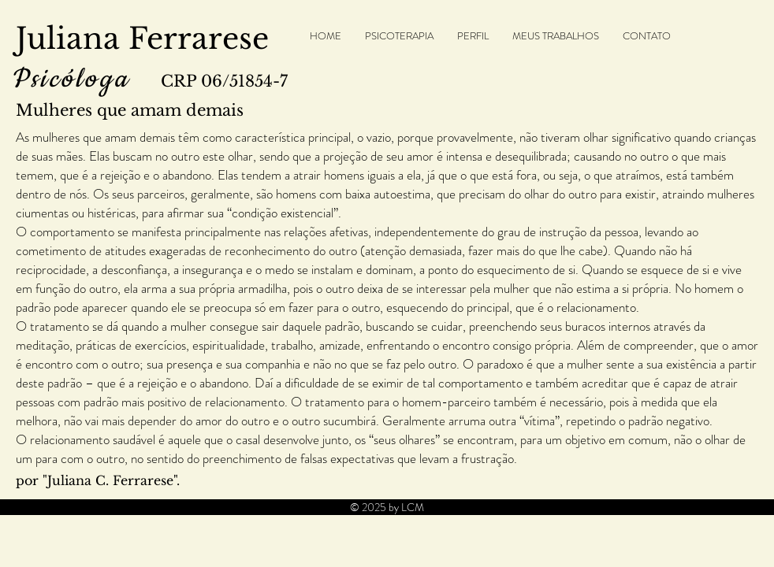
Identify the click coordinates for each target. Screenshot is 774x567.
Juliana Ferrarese (142, 38)
